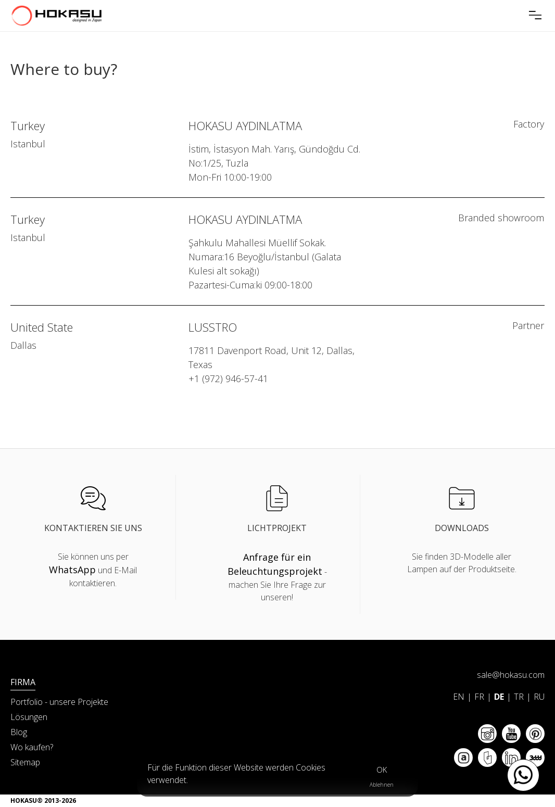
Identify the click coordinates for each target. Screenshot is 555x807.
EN (458, 696)
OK (381, 769)
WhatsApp (72, 569)
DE (499, 696)
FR (479, 696)
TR (519, 696)
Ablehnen (382, 784)
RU (539, 696)
